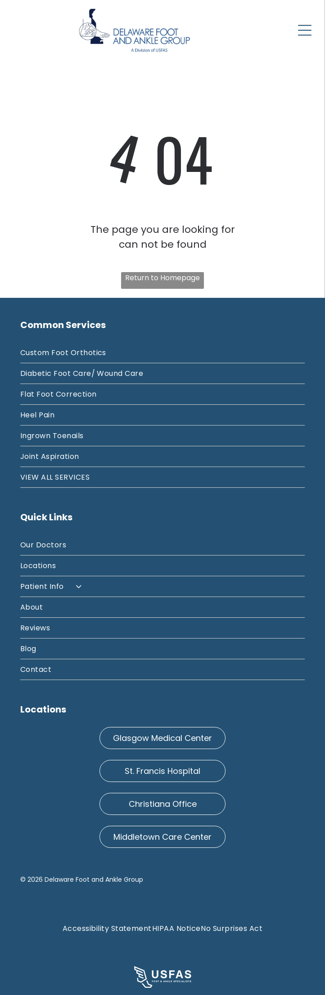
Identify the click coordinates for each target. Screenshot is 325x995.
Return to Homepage (162, 278)
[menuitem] (162, 352)
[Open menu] (304, 30)
